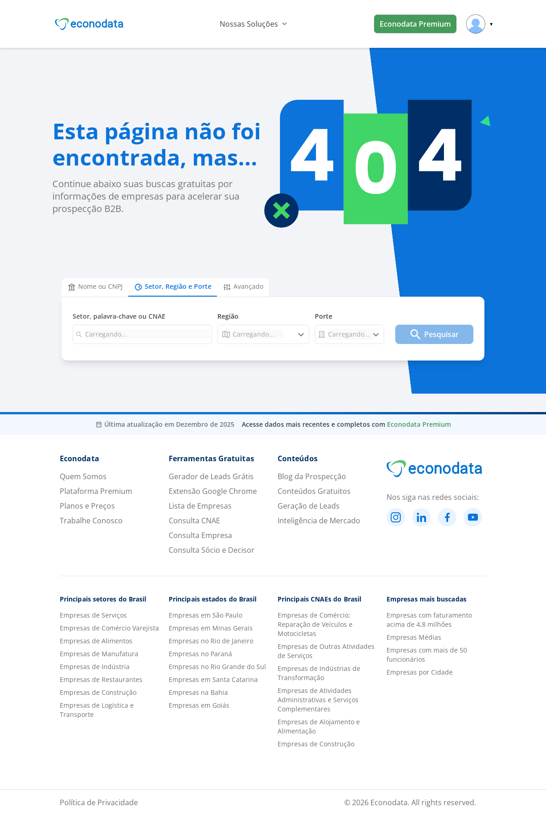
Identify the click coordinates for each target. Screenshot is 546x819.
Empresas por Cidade (420, 672)
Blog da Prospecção (312, 476)
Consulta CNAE (194, 520)
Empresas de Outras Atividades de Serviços (326, 651)
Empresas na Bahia (198, 692)
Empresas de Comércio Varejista (109, 628)
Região (228, 316)
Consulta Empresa (200, 535)
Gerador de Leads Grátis (211, 476)
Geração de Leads (309, 506)
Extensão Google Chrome (213, 491)
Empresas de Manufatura (99, 653)
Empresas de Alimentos (96, 640)
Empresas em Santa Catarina (213, 679)
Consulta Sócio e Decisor (212, 550)
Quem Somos (83, 476)
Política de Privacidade (99, 802)
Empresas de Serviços (93, 615)
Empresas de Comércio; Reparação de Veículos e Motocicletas (315, 624)
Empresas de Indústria (95, 666)
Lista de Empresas (200, 506)
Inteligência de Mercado (319, 520)
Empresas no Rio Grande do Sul (217, 666)
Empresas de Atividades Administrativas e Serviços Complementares (318, 699)
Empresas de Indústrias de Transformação (319, 673)
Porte (323, 316)
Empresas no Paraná (200, 653)
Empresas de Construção (98, 692)
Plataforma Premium (96, 491)
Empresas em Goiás (199, 705)
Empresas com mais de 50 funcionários (427, 655)
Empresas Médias (414, 637)
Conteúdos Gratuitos (314, 491)
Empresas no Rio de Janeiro (211, 640)
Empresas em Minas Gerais (211, 628)
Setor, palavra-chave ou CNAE (119, 316)
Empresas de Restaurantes (101, 679)
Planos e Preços (87, 506)
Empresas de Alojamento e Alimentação (319, 726)
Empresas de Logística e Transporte (97, 710)
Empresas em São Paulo (205, 615)
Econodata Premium (415, 24)
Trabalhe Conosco (91, 520)
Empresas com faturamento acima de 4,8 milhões (429, 620)
